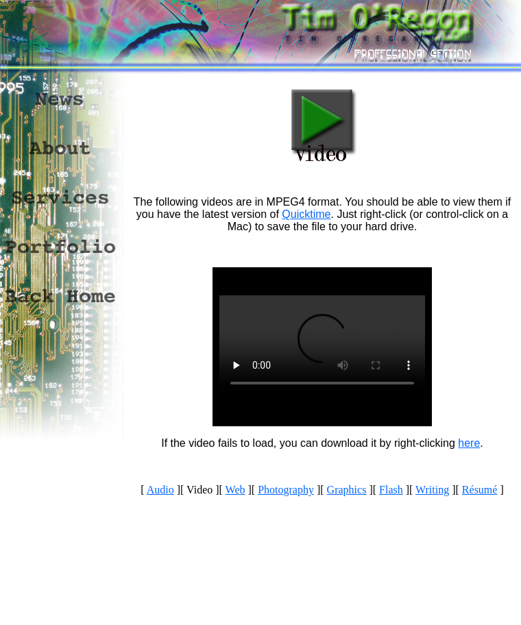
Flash (391, 489)
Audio (160, 489)
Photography (286, 489)
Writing (432, 489)
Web (235, 489)
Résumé (480, 489)
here (469, 443)
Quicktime (306, 214)
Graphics (347, 489)
